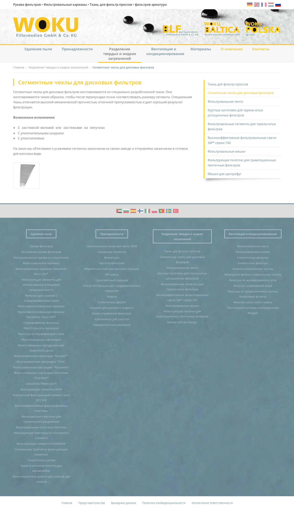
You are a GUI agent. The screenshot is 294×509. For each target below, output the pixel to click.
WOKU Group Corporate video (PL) (154, 210)
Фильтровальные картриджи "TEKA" (41, 361)
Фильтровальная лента (225, 101)
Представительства (91, 502)
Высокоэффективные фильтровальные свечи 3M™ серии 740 (242, 140)
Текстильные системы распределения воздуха (253, 309)
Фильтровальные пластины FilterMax (41, 427)
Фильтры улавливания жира (252, 285)
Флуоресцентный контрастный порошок (111, 268)
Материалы (200, 49)
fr (264, 5)
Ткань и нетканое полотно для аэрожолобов (41, 467)
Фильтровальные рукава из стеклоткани (41, 257)
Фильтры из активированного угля (252, 280)
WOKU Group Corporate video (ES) (133, 210)
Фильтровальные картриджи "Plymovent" (41, 367)
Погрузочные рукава (41, 460)
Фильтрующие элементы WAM (41, 389)
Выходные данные (123, 502)
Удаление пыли (38, 49)
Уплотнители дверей (111, 302)
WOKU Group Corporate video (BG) (126, 210)
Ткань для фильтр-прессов (228, 84)
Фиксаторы (111, 257)
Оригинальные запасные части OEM (112, 246)
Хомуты (112, 296)
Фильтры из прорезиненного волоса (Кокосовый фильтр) (253, 293)
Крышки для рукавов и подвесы (111, 307)
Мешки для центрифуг (224, 174)
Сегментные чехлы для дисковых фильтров (241, 93)
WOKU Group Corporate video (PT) (161, 210)
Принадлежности (77, 49)
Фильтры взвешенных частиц (252, 268)
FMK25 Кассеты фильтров (41, 328)
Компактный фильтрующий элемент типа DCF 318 (41, 397)
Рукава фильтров (41, 246)
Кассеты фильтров (111, 263)
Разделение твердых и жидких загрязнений (119, 54)
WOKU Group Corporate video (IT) (147, 210)
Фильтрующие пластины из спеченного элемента (41, 435)
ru (278, 5)
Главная (66, 502)
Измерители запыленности (111, 324)
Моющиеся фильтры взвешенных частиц (253, 274)
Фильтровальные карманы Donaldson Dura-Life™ (41, 270)
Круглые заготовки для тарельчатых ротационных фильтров (235, 112)
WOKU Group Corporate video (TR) (175, 210)
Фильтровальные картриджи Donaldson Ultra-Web (41, 375)
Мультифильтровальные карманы (41, 306)
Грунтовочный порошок (111, 280)
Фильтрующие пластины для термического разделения (41, 418)
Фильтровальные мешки (226, 151)
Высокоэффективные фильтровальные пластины (41, 407)
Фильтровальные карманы (41, 263)
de (249, 5)
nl (271, 5)
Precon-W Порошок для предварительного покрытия (112, 287)
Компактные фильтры (253, 263)
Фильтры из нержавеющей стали (41, 333)
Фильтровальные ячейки (253, 251)
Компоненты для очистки (111, 319)
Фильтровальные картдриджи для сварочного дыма (41, 347)
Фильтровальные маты (253, 246)
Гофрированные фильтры (41, 322)
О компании (232, 49)
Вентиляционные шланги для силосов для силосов (41, 478)
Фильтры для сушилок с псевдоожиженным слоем (41, 297)
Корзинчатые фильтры (253, 257)
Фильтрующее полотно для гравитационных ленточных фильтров (242, 162)
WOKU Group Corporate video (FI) (140, 210)
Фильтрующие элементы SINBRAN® (41, 443)
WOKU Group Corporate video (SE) (168, 210)
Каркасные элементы (111, 251)
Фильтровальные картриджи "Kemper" (41, 355)
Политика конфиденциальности (164, 502)
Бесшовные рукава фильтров (41, 251)
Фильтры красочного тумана (252, 302)
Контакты (261, 49)
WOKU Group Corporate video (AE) (119, 210)
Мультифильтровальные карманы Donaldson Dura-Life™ (41, 314)
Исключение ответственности (212, 502)
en (257, 5)
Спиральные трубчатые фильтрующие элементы (41, 451)
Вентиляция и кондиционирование (165, 51)
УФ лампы (112, 274)
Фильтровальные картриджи (41, 339)
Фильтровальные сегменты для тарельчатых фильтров (242, 126)
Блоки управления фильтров (111, 313)
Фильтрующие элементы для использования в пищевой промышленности (41, 284)
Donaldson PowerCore (41, 383)
